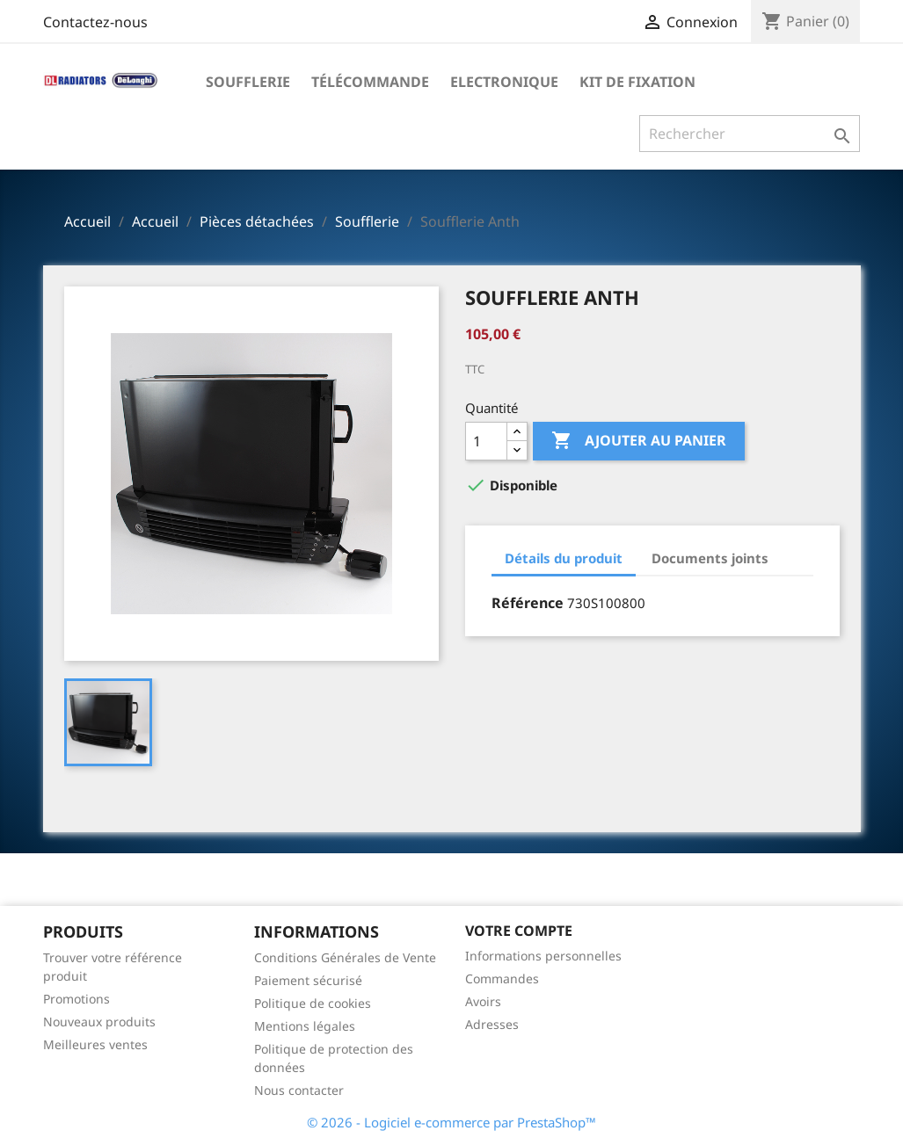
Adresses (492, 1024)
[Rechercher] (749, 133)
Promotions (76, 998)
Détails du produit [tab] (564, 558)
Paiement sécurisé (308, 980)
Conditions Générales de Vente (345, 957)
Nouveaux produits (99, 1021)
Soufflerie (248, 81)
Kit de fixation (637, 81)
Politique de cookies (312, 1003)
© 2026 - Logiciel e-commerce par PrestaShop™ (451, 1122)
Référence (528, 603)
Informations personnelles (543, 955)
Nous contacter (299, 1090)
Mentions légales (304, 1026)
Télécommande (370, 81)
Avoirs (483, 1001)
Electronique (504, 81)
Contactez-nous (95, 22)
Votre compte (518, 930)
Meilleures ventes (95, 1044)
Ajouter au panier (638, 441)
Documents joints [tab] (710, 558)
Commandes (502, 978)
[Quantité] (486, 441)
